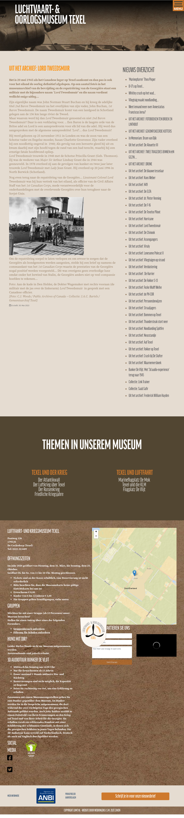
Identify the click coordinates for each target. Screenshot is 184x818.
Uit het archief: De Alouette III (143, 145)
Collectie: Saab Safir (138, 389)
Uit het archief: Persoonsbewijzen (145, 301)
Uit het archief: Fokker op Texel (144, 349)
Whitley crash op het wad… (142, 93)
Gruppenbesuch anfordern (29, 629)
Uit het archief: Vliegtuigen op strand (147, 260)
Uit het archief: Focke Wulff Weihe (145, 287)
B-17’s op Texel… (136, 86)
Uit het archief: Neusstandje (142, 335)
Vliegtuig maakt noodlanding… (144, 100)
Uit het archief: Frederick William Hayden (149, 395)
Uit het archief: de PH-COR (141, 294)
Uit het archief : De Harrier (141, 274)
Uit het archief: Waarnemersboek (145, 363)
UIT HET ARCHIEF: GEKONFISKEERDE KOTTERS (150, 131)
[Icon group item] (10, 761)
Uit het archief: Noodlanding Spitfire (146, 328)
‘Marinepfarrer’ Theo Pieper (142, 79)
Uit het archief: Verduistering (143, 267)
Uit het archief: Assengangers (143, 239)
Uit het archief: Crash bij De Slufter (146, 356)
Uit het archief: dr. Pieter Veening (145, 198)
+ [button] (96, 532)
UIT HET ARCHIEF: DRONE (140, 164)
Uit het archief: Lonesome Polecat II (146, 253)
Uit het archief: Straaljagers (142, 308)
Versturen (112, 662)
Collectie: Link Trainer (139, 382)
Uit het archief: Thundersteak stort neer (148, 322)
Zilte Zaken (115, 810)
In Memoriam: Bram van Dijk (142, 138)
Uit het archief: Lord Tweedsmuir (145, 226)
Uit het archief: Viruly (139, 246)
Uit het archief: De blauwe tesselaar (146, 171)
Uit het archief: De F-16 (140, 205)
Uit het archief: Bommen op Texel (145, 315)
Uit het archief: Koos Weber (142, 178)
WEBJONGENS (99, 810)
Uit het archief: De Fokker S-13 (143, 280)
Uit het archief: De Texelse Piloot (144, 212)
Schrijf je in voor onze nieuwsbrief (135, 796)
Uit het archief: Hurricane (141, 219)
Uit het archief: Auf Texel (141, 342)
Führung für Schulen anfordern (31, 632)
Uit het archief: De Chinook (142, 232)
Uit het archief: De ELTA (140, 191)
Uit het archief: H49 (138, 184)
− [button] (96, 536)
